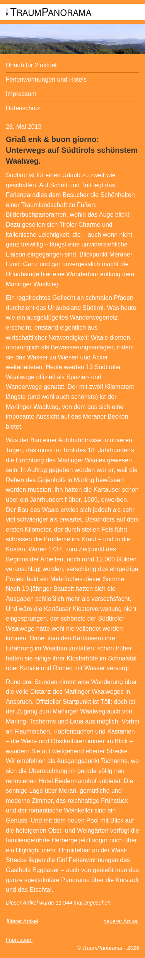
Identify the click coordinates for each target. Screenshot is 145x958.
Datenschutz (23, 108)
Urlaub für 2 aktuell (32, 65)
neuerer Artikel (121, 921)
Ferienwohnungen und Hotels (46, 79)
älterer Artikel (22, 921)
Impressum (21, 94)
